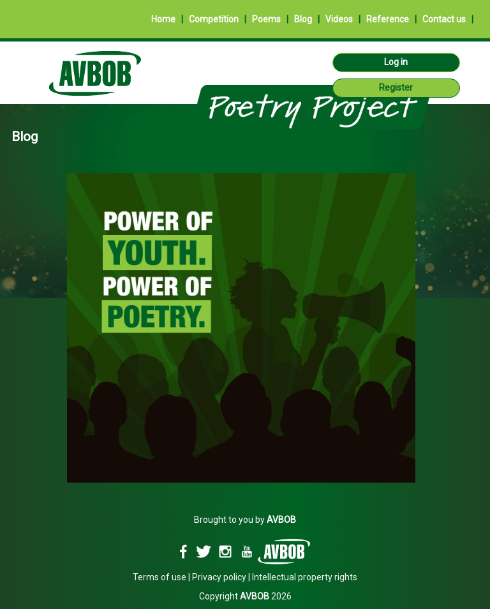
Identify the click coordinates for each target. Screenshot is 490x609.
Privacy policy (219, 577)
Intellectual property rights (304, 577)
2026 (266, 596)
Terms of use (159, 577)
